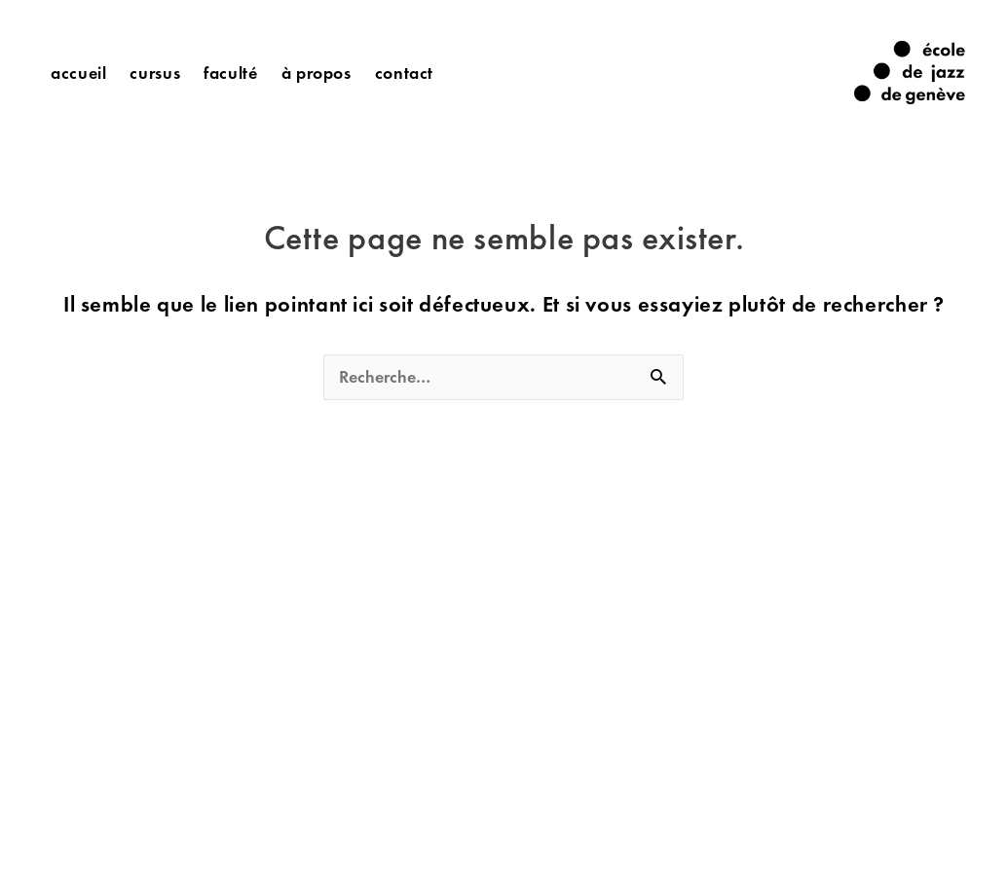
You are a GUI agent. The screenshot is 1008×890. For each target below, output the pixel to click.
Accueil (78, 72)
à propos (316, 72)
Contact (404, 72)
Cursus (155, 72)
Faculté (230, 72)
